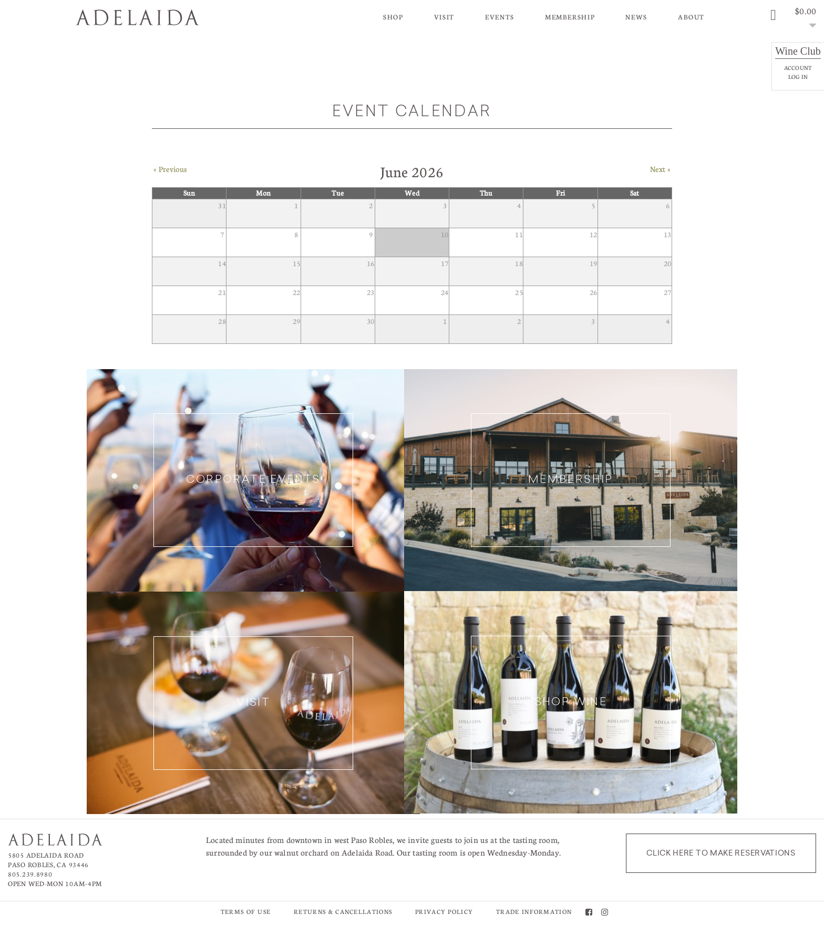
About (691, 17)
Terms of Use (246, 913)
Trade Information (534, 913)
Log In (798, 76)
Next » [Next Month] (660, 174)
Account (798, 67)
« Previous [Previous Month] (170, 174)
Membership (570, 17)
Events (499, 17)
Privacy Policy (444, 913)
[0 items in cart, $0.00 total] (792, 19)
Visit (444, 17)
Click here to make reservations (721, 854)
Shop (393, 17)
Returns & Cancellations (343, 913)
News (636, 17)
